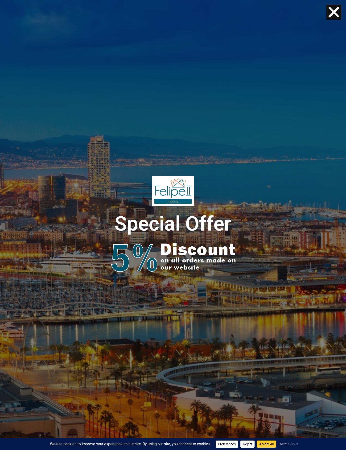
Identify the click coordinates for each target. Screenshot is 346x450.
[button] (333, 12)
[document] (173, 225)
